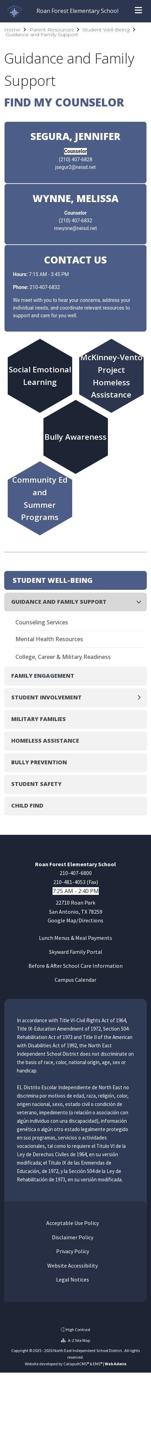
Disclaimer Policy (72, 1237)
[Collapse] (141, 602)
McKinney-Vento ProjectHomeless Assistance (111, 375)
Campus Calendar (75, 979)
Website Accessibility (72, 1265)
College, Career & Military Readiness (63, 657)
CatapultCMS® (76, 1363)
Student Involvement (46, 697)
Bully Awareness (75, 437)
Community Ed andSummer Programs (40, 498)
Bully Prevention (39, 762)
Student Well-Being (106, 30)
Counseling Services (41, 622)
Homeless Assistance (45, 740)
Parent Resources (51, 30)
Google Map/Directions (75, 920)
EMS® (97, 1363)
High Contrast (78, 1329)
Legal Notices (72, 1279)
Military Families (38, 719)
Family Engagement (42, 676)
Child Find (27, 805)
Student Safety (36, 784)
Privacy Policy (72, 1251)
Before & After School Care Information (75, 965)
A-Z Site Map (75, 1340)
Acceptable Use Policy (72, 1222)
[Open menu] (138, 11)
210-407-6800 (76, 872)
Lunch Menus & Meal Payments (75, 937)
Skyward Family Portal (75, 951)
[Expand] (141, 697)
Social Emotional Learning (40, 375)
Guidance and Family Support (42, 34)
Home (12, 30)
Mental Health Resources (49, 639)
